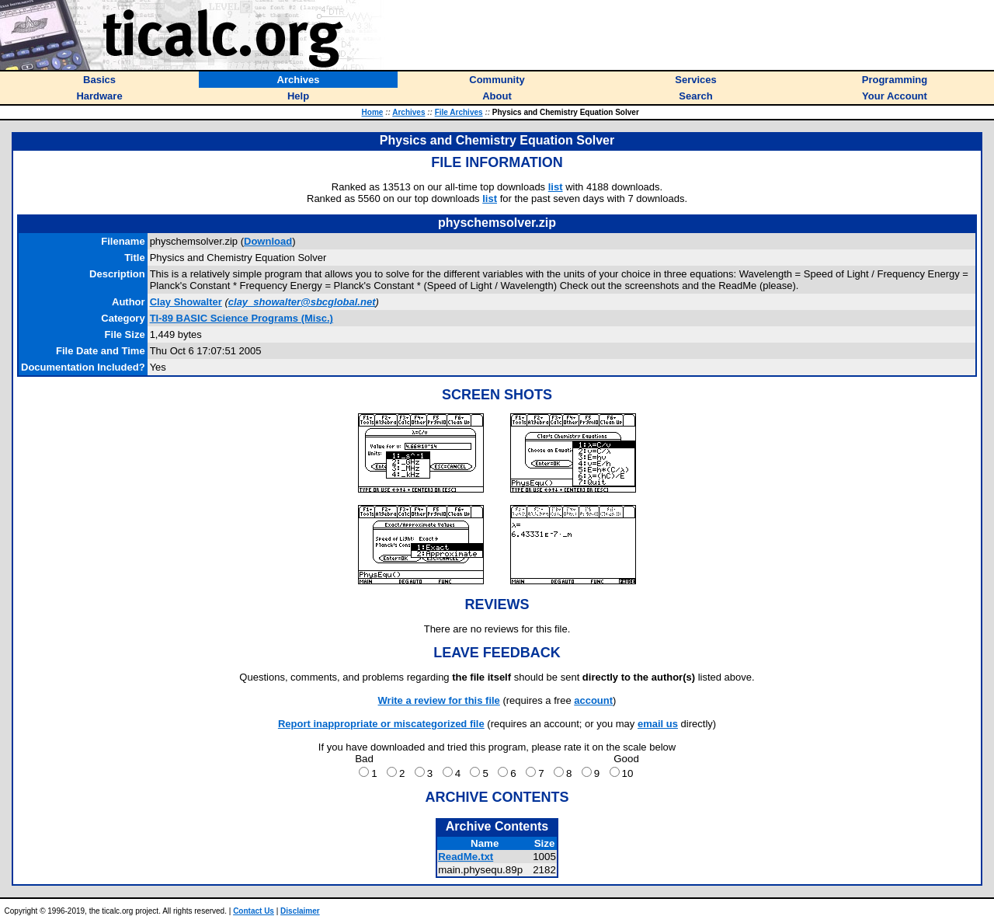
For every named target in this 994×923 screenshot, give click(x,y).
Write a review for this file (439, 700)
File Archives (459, 112)
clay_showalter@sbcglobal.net (302, 302)
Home (373, 112)
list (555, 187)
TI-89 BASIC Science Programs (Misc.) (241, 318)
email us (658, 724)
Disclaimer (300, 911)
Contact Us (253, 911)
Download (268, 241)
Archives (408, 112)
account (593, 700)
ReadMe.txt (465, 856)
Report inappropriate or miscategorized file (381, 724)
